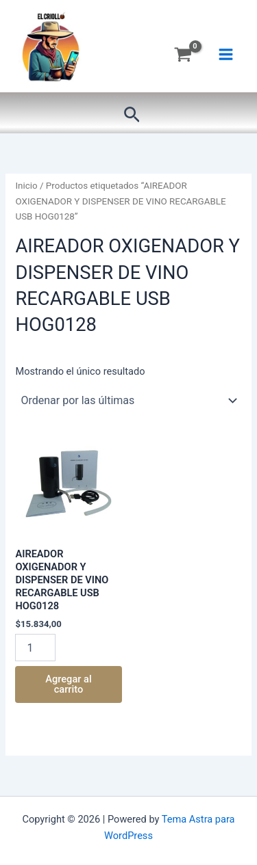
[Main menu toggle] (226, 54)
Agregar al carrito (68, 684)
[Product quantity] (35, 647)
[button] (131, 115)
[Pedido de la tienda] (128, 400)
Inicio (26, 186)
